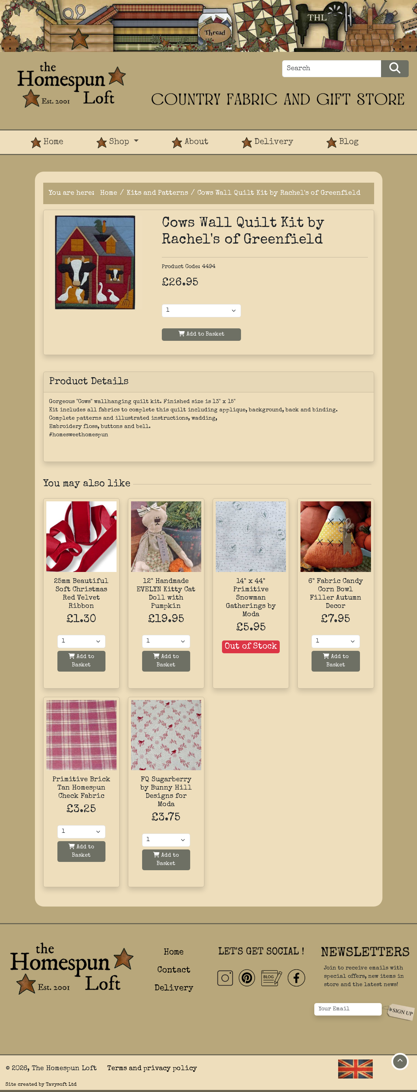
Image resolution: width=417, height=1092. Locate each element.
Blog (342, 142)
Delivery (267, 142)
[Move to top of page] (400, 1061)
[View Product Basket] (392, 136)
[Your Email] (348, 1009)
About (190, 142)
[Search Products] (395, 68)
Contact (174, 970)
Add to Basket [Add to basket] (81, 660)
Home (47, 142)
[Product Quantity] (201, 310)
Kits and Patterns (157, 193)
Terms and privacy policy (152, 1068)
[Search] (331, 68)
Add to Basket (201, 334)
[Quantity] (81, 641)
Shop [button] (113, 142)
